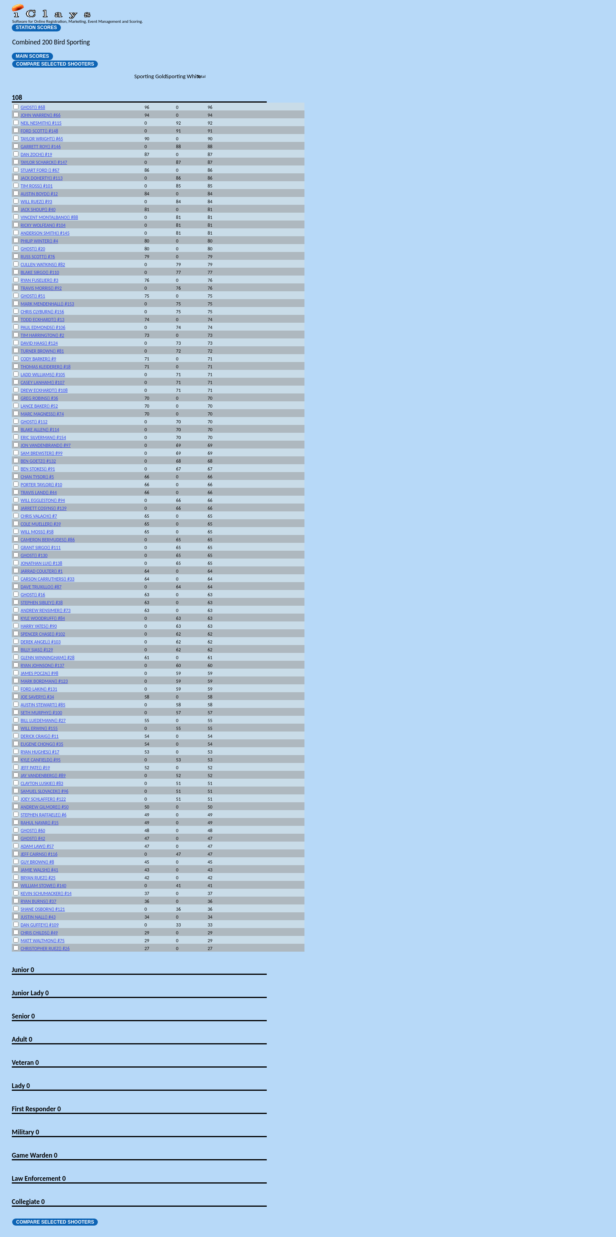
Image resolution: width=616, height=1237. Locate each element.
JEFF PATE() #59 (35, 767)
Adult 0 (22, 1039)
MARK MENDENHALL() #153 (47, 304)
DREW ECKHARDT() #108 (44, 390)
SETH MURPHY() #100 (41, 712)
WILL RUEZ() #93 (36, 201)
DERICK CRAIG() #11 (39, 736)
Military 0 (25, 1132)
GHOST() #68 (32, 107)
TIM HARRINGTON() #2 (42, 335)
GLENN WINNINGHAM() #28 (47, 657)
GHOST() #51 (32, 296)
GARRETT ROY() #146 (40, 146)
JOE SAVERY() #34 (37, 697)
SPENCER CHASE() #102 (42, 634)
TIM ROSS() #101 (36, 186)
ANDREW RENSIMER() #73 (45, 610)
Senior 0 (23, 1016)
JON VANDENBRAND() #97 (45, 445)
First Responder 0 (36, 1109)
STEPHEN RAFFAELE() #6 (43, 815)
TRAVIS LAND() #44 (38, 492)
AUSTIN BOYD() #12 (39, 194)
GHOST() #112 (33, 422)
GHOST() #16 (32, 594)
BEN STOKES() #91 (37, 469)
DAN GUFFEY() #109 (39, 925)
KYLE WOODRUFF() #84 (42, 618)
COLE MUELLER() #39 (40, 524)
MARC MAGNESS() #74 (42, 414)
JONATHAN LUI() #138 (41, 563)
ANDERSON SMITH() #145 (45, 233)
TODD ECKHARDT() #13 (42, 319)
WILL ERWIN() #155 (38, 728)
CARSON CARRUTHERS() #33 (47, 579)
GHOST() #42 (32, 838)
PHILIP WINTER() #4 (39, 241)
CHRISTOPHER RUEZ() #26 (45, 948)
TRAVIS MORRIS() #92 (41, 288)
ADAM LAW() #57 (36, 846)
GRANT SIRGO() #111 (40, 547)
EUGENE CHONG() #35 (41, 744)
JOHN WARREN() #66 (40, 115)
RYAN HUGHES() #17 (39, 752)
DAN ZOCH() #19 (36, 154)
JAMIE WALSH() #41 (39, 870)
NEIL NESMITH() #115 (40, 123)
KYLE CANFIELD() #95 (40, 760)
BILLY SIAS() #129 (36, 650)
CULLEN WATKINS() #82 (42, 264)
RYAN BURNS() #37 (38, 901)
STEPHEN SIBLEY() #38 (41, 602)
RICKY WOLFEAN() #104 (42, 225)
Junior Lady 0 (30, 993)
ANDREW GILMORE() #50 (44, 807)
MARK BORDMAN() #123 (44, 681)
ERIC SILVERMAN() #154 (43, 437)
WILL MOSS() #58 (36, 532)
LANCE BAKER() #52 (39, 406)
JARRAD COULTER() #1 (41, 571)
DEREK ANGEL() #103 (40, 642)
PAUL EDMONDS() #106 (42, 327)
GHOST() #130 (33, 555)
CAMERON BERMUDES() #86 (47, 539)
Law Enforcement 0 (39, 1178)
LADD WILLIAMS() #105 (42, 374)
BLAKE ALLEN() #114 (39, 429)
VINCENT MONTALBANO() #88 (49, 217)
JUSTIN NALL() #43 (37, 917)
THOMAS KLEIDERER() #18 (45, 366)
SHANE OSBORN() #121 (42, 909)
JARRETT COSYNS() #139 (43, 508)
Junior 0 (23, 969)
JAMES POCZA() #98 (39, 673)
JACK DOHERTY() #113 (41, 178)
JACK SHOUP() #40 (37, 209)
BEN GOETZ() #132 (38, 461)
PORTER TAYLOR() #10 (41, 484)
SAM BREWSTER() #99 (41, 453)
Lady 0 (21, 1085)
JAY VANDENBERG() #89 (43, 775)
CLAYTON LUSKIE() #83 (41, 783)
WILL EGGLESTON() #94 (42, 500)
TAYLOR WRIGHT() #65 (41, 139)
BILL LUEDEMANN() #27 (43, 720)
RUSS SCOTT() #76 (37, 256)
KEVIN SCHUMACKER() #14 (46, 893)
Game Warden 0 (34, 1155)
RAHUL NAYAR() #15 (39, 822)
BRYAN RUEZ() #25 (37, 877)
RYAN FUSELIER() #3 (39, 280)
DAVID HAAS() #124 (39, 343)
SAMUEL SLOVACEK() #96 (44, 791)
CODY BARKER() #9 (38, 359)
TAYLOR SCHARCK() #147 (43, 162)
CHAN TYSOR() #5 (37, 477)
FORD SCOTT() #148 (39, 131)
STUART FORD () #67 (39, 170)
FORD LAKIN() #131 (38, 689)
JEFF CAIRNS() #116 (38, 854)
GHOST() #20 (32, 249)
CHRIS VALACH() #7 (38, 516)
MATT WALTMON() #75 (42, 940)
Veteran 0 (25, 1062)
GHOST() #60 (32, 830)
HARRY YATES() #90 (38, 626)
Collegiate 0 (28, 1201)
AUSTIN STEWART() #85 (42, 705)
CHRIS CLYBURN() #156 (42, 311)
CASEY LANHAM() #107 (42, 382)
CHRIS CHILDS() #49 (39, 933)
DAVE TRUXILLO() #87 (40, 587)
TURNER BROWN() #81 (42, 351)
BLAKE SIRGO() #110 (39, 272)
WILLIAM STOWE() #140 (43, 885)
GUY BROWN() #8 (37, 862)
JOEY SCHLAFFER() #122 (43, 799)
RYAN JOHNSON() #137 (42, 665)
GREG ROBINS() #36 (39, 398)
